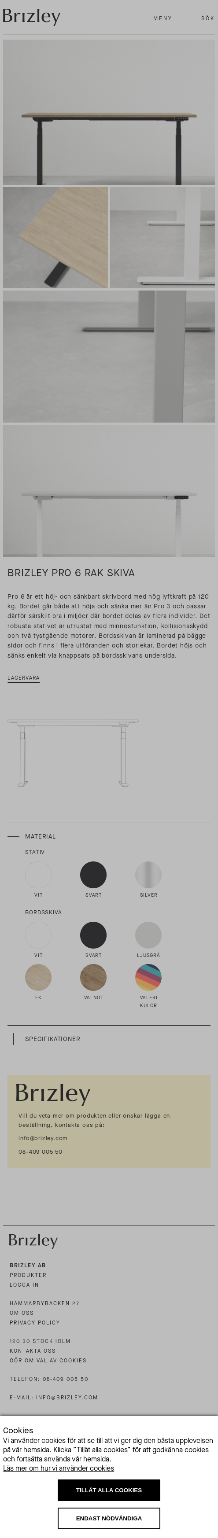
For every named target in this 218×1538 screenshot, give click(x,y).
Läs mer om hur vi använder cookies (58, 1468)
